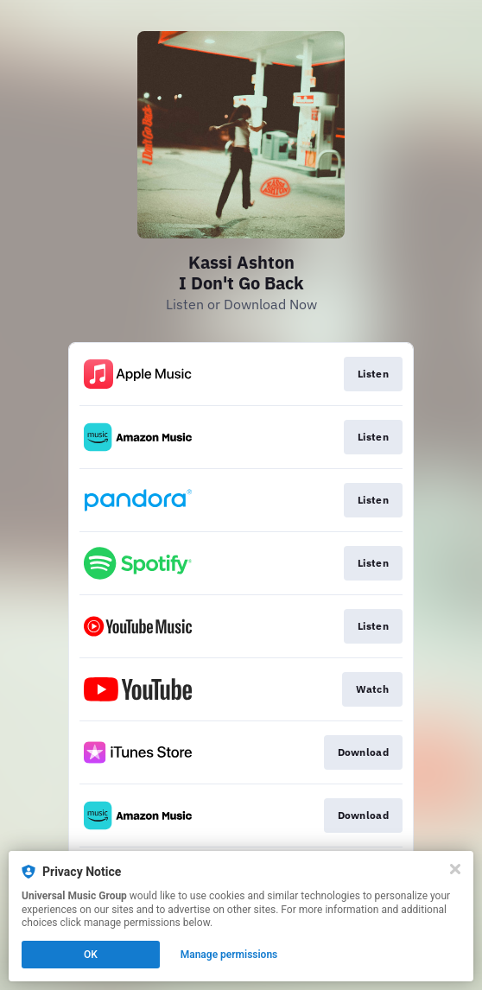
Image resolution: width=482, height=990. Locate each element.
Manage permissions (229, 955)
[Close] (455, 869)
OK (91, 955)
